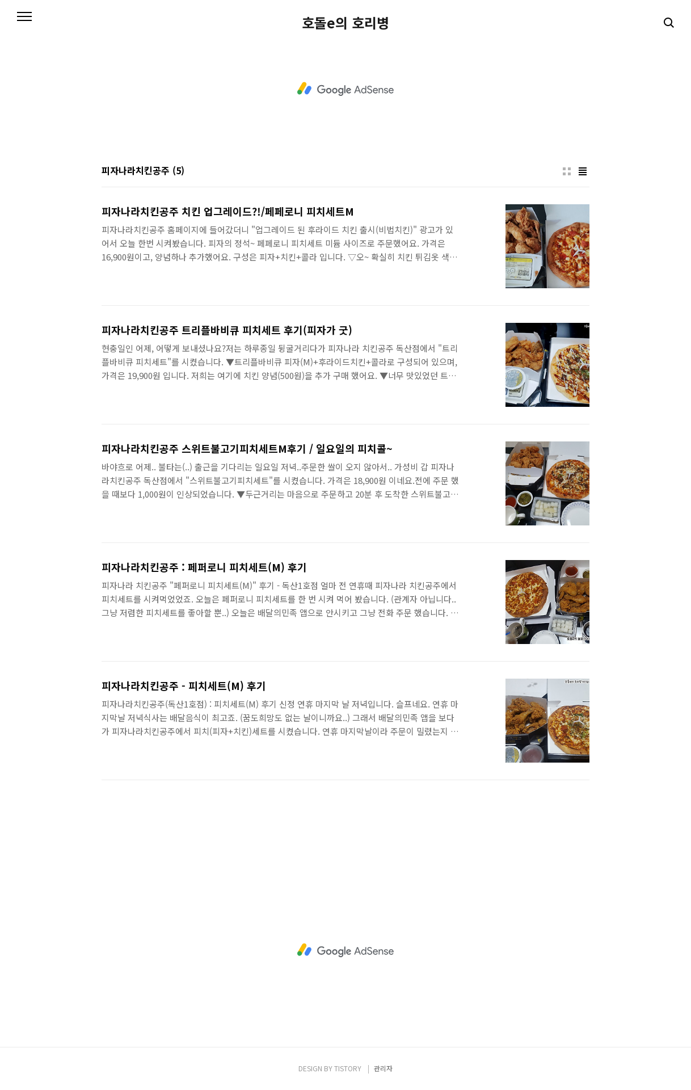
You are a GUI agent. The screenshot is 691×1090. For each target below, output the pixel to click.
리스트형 (582, 171)
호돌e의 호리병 (345, 23)
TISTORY (347, 1068)
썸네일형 (567, 171)
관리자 (383, 1068)
